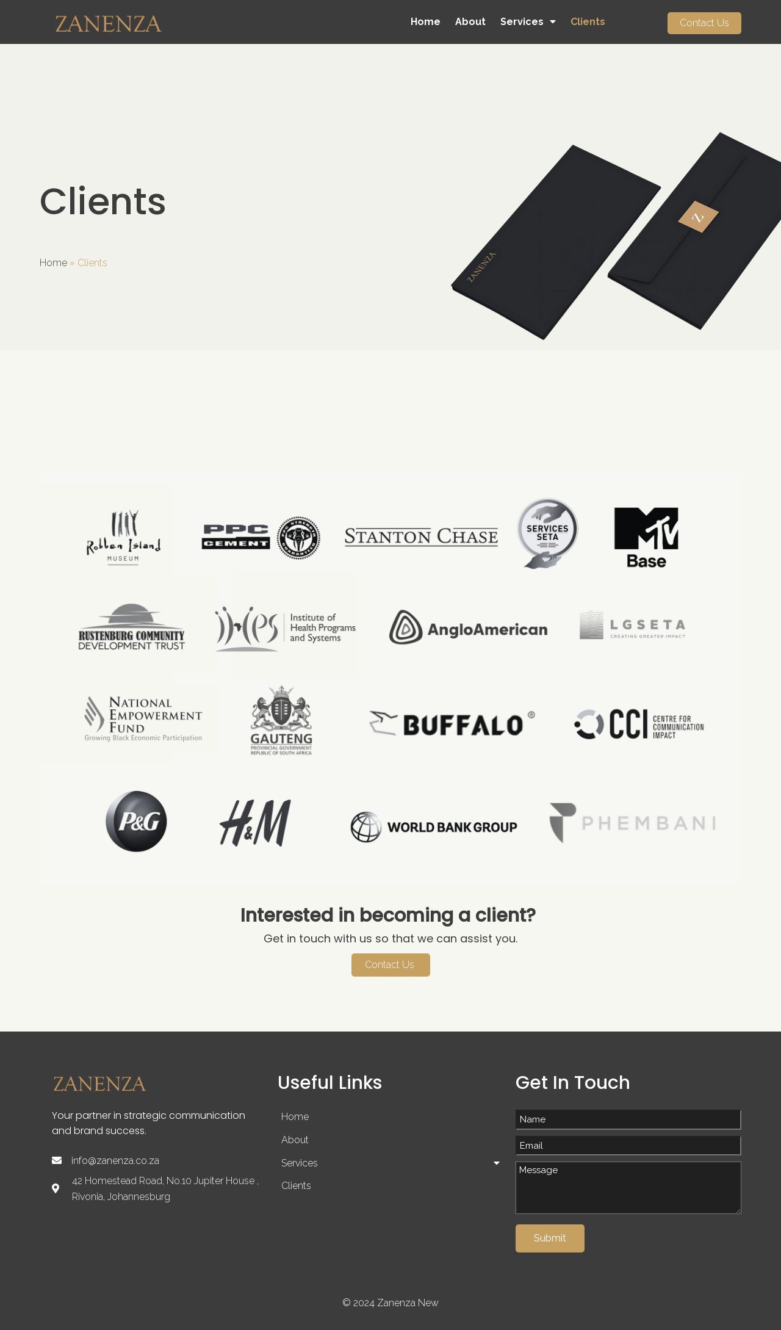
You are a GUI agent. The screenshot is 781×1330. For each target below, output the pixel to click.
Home (53, 263)
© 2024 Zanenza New (390, 1303)
